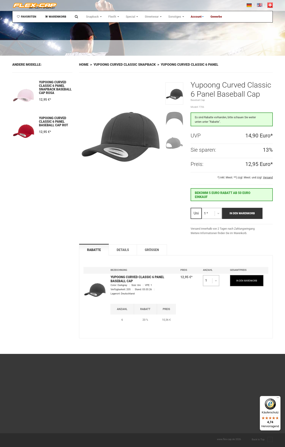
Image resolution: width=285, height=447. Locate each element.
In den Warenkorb (242, 213)
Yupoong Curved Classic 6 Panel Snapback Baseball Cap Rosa (55, 87)
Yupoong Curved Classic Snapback (125, 65)
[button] (197, 16)
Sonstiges (176, 16)
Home (83, 65)
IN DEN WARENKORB (246, 281)
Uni (196, 213)
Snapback (94, 16)
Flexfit (113, 16)
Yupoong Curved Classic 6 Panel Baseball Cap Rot (53, 121)
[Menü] (278, 398)
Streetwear (153, 16)
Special (132, 16)
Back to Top (262, 439)
